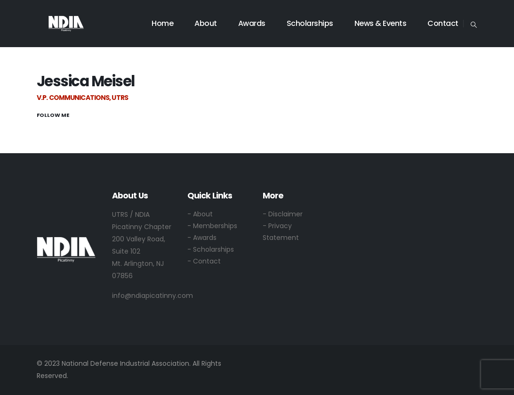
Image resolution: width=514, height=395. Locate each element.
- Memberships (212, 225)
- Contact (204, 261)
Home (162, 23)
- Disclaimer (283, 214)
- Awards (202, 237)
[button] (473, 23)
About (205, 23)
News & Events (380, 23)
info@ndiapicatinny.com (152, 295)
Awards (251, 23)
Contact (442, 23)
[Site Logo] (66, 23)
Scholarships (310, 23)
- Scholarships (210, 249)
